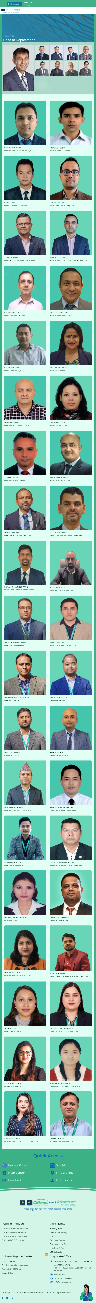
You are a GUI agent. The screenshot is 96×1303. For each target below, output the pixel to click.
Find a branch (62, 1172)
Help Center (13, 1172)
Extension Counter (58, 1240)
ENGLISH (28, 2)
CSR (52, 1236)
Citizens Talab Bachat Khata (14, 1232)
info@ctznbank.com (63, 1282)
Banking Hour (56, 1228)
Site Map (59, 1165)
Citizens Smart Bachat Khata (14, 1236)
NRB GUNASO (8, 1261)
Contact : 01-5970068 (11, 1269)
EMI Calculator (56, 1252)
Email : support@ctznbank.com (15, 1265)
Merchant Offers (57, 1248)
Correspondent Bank (59, 1244)
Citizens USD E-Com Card (13, 1240)
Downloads (61, 1180)
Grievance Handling (58, 1232)
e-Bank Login (14, 4)
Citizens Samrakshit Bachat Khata (16, 1228)
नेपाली (28, 6)
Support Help (8, 1273)
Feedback (12, 1180)
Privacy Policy (14, 1165)
